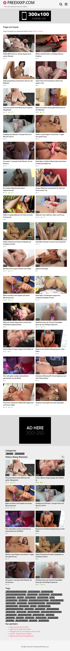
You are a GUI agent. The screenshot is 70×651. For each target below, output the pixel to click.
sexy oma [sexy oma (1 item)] (11, 617)
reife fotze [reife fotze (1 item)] (11, 612)
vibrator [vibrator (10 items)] (10, 620)
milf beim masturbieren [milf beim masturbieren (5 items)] (37, 603)
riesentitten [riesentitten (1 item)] (22, 612)
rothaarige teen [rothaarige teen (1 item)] (34, 612)
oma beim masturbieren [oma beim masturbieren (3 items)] (15, 609)
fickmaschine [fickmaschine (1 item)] (43, 597)
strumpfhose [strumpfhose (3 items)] (42, 617)
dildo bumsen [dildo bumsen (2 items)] (57, 594)
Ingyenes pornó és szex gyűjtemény (22, 636)
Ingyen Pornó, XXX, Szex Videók (20, 629)
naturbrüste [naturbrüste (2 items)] (24, 606)
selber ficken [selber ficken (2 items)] (12, 615)
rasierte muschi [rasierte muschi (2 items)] (53, 609)
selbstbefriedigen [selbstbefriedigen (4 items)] (25, 615)
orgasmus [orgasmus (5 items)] (30, 609)
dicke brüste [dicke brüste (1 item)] (33, 594)
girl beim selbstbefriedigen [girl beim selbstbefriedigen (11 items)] (39, 600)
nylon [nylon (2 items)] (34, 606)
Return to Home (38, 31)
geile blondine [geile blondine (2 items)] (12, 600)
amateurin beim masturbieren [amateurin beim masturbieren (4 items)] (17, 591)
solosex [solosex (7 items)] (20, 617)
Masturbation (20, 453)
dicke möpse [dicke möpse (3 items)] (45, 594)
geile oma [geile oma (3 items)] (24, 600)
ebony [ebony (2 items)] (21, 597)
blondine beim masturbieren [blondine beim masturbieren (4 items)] (16, 594)
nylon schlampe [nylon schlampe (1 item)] (45, 606)
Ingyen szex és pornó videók (19, 627)
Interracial (10, 453)
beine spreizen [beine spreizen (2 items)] (47, 591)
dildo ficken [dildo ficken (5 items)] (11, 597)
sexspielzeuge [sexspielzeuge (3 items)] (39, 615)
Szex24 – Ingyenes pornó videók (20, 634)
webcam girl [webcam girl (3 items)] (44, 620)
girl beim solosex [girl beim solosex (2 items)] (57, 600)
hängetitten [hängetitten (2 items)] (11, 603)
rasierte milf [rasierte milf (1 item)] (40, 609)
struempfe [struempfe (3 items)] (30, 617)
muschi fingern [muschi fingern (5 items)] (12, 606)
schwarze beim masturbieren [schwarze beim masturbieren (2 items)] (52, 612)
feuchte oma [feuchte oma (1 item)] (31, 597)
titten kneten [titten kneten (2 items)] (53, 617)
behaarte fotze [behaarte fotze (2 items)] (34, 591)
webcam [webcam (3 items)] (33, 620)
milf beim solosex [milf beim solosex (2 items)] (54, 603)
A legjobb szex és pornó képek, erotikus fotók (25, 631)
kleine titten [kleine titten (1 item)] (22, 603)
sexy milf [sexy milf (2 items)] (50, 615)
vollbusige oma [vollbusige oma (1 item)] (22, 620)
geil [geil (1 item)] (53, 597)
